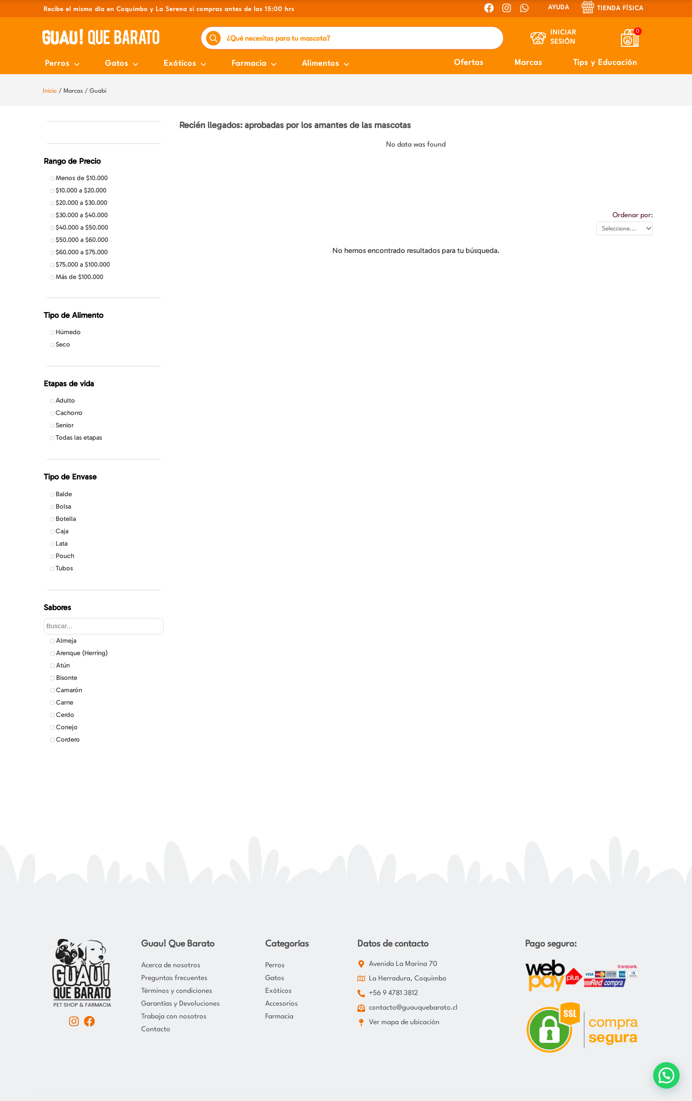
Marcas (528, 63)
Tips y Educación (605, 63)
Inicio (50, 91)
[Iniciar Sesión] (538, 38)
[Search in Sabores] (104, 626)
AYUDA (558, 7)
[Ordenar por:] (624, 228)
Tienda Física (620, 8)
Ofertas (469, 63)
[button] (666, 1075)
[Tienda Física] (588, 7)
